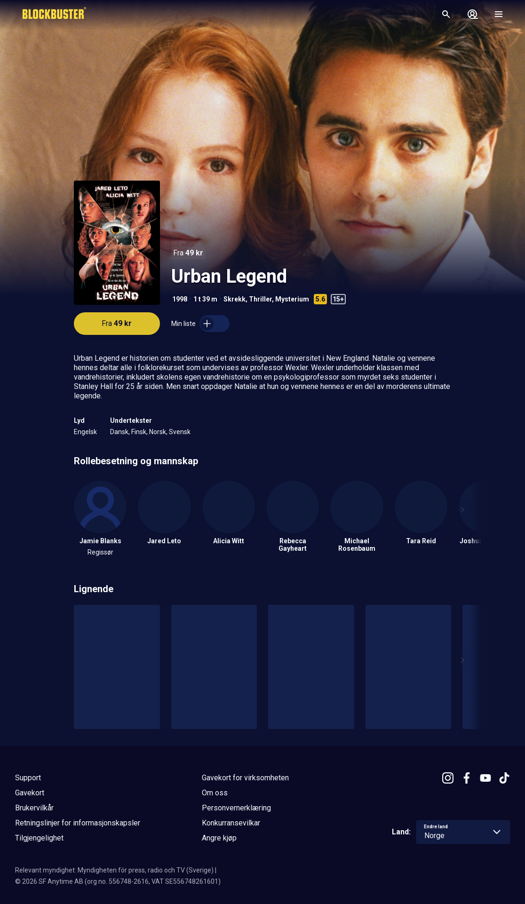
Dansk (119, 432)
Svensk (180, 432)
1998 (179, 299)
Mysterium (292, 299)
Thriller (260, 299)
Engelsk (85, 432)
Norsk (157, 432)
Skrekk (234, 299)
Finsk (138, 432)
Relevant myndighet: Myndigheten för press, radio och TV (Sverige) (114, 870)
